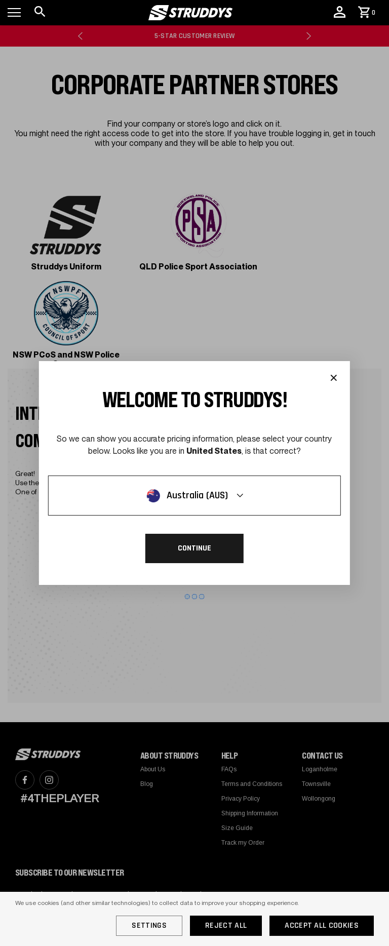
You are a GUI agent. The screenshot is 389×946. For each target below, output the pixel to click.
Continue (194, 548)
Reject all (226, 925)
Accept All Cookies (322, 925)
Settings (149, 925)
